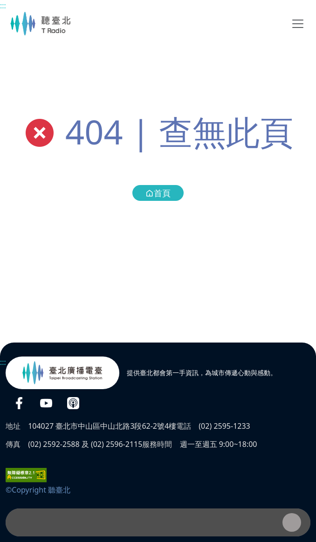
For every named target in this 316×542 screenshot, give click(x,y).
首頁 (158, 193)
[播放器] (158, 522)
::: (3, 5)
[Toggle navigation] (297, 24)
